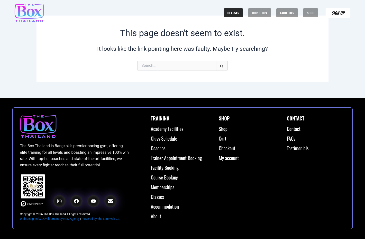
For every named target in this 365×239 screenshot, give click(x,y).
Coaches (158, 148)
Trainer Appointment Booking (176, 157)
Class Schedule (164, 138)
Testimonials (298, 148)
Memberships (162, 187)
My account (229, 157)
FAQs (291, 138)
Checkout (227, 148)
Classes (157, 196)
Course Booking (164, 177)
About (156, 216)
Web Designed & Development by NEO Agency (49, 219)
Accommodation (165, 206)
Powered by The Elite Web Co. (101, 219)
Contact (294, 128)
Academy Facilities (167, 128)
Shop (223, 128)
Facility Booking (165, 167)
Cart (222, 138)
